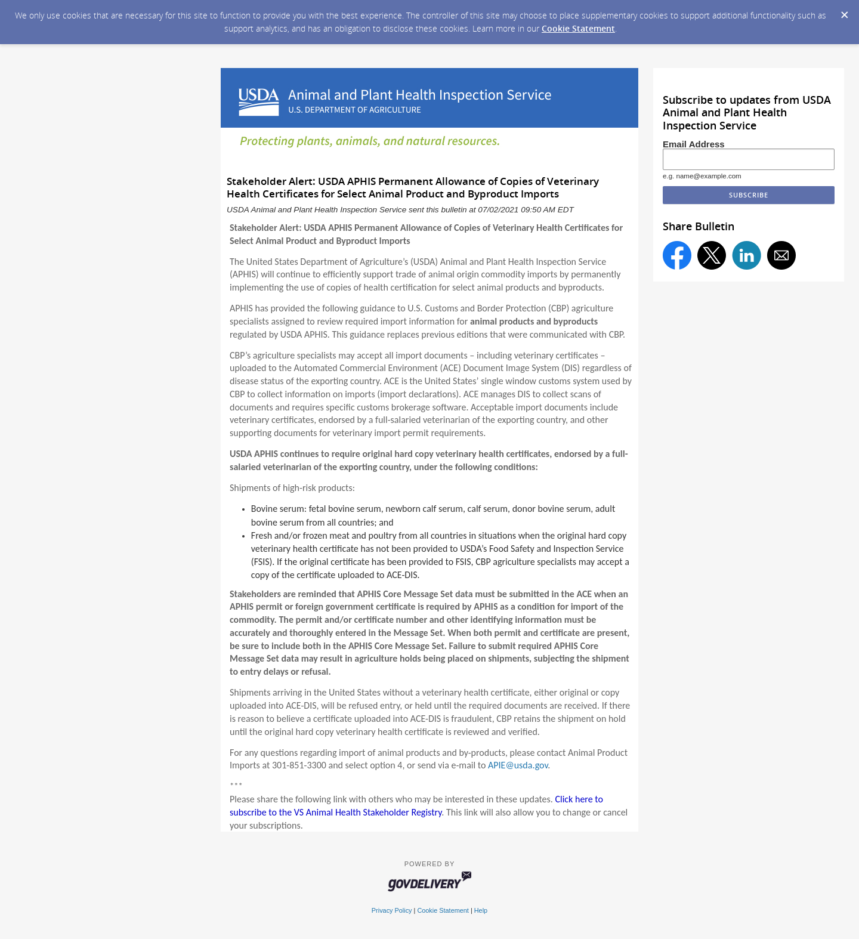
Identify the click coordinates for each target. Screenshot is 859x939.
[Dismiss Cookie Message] (844, 11)
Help (480, 910)
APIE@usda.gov (518, 765)
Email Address (694, 144)
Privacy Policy (392, 910)
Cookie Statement (578, 28)
